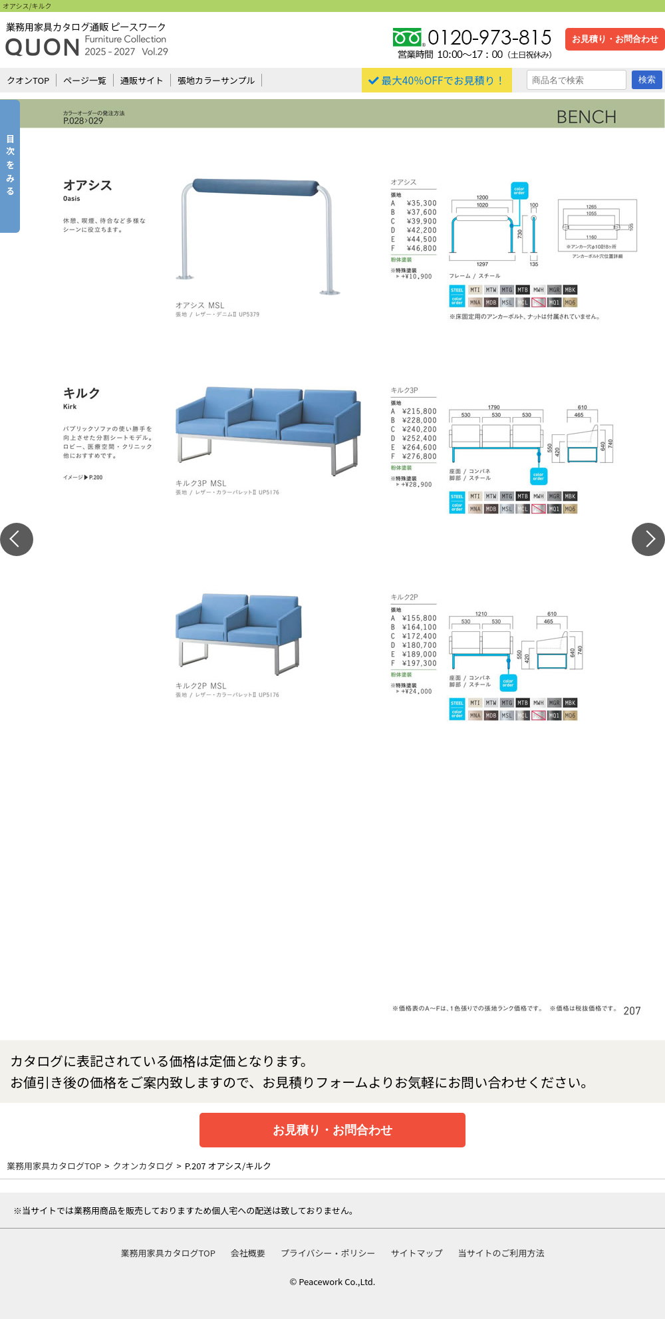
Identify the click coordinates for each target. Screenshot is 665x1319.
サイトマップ (416, 1252)
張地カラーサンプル (216, 80)
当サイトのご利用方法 (501, 1252)
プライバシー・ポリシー (328, 1252)
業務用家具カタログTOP (54, 1165)
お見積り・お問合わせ (615, 39)
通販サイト (142, 80)
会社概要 (248, 1252)
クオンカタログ (143, 1165)
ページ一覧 (84, 80)
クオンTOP (28, 80)
